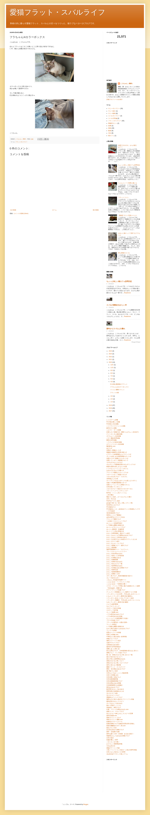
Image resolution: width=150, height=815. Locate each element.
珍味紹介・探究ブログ (113, 707)
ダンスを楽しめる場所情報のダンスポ (118, 456)
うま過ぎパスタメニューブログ (116, 521)
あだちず (109, 448)
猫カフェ (111, 135)
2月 (111, 399)
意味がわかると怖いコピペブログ (117, 663)
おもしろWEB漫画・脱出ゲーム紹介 (118, 533)
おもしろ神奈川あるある (114, 561)
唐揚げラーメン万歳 (113, 748)
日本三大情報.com (112, 675)
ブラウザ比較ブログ (113, 620)
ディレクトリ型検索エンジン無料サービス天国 (121, 592)
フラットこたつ (123, 197)
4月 (111, 381)
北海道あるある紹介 (113, 645)
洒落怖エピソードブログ (114, 697)
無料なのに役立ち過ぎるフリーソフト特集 (120, 699)
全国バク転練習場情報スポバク (116, 483)
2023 (110, 354)
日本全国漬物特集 (112, 679)
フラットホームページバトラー (116, 551)
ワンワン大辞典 (111, 630)
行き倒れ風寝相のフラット (119, 384)
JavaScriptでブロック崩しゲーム (117, 754)
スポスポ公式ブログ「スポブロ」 (117, 476)
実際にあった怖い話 (113, 649)
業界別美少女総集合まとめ (115, 691)
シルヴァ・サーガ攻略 (113, 430)
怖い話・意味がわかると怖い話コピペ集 (119, 655)
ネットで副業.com (112, 612)
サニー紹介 (112, 111)
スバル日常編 (112, 118)
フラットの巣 (114, 392)
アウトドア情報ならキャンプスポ (117, 472)
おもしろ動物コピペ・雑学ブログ (117, 545)
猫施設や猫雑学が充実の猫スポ (116, 452)
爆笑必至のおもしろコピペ (115, 701)
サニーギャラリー (114, 108)
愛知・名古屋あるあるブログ (115, 669)
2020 (110, 362)
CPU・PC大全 (111, 499)
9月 (111, 370)
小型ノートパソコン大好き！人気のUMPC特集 (121, 750)
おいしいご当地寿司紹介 (114, 523)
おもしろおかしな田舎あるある (116, 537)
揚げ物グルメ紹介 (112, 671)
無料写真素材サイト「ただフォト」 (118, 549)
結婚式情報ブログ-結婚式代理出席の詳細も (120, 723)
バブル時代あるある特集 (114, 616)
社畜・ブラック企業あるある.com (117, 709)
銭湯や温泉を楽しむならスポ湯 (116, 466)
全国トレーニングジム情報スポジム (118, 485)
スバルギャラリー (114, 116)
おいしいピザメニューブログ (115, 527)
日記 (109, 133)
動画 (109, 131)
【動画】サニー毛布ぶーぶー (127, 215)
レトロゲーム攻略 (112, 420)
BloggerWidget (136, 342)
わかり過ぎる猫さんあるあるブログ (118, 628)
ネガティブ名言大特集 (113, 608)
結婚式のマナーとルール (114, 721)
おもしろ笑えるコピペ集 (114, 564)
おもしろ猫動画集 (112, 559)
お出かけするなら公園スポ (115, 470)
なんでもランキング (113, 606)
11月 (112, 367)
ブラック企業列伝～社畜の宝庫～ (117, 622)
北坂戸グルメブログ (113, 642)
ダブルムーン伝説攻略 (113, 436)
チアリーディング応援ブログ (115, 590)
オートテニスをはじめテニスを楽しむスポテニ (121, 480)
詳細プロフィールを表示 (114, 99)
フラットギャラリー (21, 142)
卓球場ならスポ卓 (112, 479)
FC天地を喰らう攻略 (113, 422)
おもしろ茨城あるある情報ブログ (117, 568)
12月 (112, 365)
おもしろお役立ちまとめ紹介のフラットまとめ (121, 539)
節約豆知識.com (111, 715)
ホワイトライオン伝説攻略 (115, 444)
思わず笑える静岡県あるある (115, 659)
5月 (111, 379)
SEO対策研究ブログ (113, 513)
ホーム (54, 210)
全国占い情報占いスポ (113, 450)
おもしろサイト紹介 (113, 541)
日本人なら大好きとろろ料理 (115, 752)
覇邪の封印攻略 (111, 440)
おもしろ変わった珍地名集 (115, 555)
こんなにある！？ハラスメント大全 (118, 582)
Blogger (85, 804)
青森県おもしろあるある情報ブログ (118, 736)
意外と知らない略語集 (113, 665)
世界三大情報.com (112, 634)
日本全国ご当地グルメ (113, 677)
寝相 (109, 128)
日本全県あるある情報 (113, 683)
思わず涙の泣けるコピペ (114, 657)
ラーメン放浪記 (111, 624)
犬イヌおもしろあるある (114, 703)
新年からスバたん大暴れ (115, 329)
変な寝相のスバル (124, 253)
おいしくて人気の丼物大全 (115, 531)
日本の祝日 (110, 738)
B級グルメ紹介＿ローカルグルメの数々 (119, 497)
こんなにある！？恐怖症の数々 (116, 584)
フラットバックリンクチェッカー (117, 491)
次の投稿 (13, 210)
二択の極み (110, 495)
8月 (111, 373)
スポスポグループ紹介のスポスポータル (119, 489)
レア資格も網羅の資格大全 (115, 525)
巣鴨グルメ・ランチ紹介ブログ (116, 653)
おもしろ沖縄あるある (113, 557)
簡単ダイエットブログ (113, 717)
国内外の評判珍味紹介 (113, 647)
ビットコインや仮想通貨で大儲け (117, 618)
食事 (109, 126)
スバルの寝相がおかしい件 (116, 305)
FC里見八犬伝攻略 (112, 424)
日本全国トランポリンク (114, 487)
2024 (110, 351)
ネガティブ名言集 (112, 610)
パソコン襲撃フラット (117, 390)
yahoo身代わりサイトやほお (115, 517)
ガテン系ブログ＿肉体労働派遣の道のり (119, 576)
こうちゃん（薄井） (126, 83)
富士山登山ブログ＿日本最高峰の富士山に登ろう (122, 651)
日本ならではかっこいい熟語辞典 (117, 673)
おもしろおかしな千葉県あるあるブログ (119, 535)
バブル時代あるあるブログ (115, 614)
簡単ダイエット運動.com (114, 719)
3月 (111, 396)
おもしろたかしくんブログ (115, 543)
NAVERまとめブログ (113, 505)
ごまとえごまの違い (113, 742)
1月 (111, 402)
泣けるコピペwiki (112, 693)
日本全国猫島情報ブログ (114, 681)
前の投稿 (96, 210)
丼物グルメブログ (112, 638)
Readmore (127, 293)
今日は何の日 (110, 746)
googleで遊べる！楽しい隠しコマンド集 (119, 503)
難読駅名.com (110, 446)
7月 (111, 376)
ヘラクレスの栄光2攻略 (114, 442)
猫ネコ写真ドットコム (113, 705)
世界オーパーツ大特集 (113, 632)
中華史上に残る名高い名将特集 (116, 636)
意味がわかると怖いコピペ (115, 661)
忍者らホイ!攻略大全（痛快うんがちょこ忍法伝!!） (123, 432)
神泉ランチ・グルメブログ (115, 711)
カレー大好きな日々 (113, 578)
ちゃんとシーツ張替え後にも (127, 183)
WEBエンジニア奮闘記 (113, 515)
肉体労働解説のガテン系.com (116, 726)
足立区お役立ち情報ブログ (115, 729)
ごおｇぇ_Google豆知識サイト (116, 580)
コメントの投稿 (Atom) (20, 213)
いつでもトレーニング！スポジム (117, 468)
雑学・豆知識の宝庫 (113, 732)
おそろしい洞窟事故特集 (114, 744)
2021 (110, 359)
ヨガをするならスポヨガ (114, 462)
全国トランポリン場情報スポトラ (117, 460)
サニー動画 (112, 113)
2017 (110, 411)
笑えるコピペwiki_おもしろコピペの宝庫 (119, 713)
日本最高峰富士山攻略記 (114, 685)
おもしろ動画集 (111, 547)
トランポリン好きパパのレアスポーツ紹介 (120, 598)
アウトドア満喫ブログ (113, 519)
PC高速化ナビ (111, 507)
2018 (110, 408)
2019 (110, 405)
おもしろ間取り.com (113, 574)
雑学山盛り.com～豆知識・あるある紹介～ (120, 734)
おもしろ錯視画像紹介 (113, 572)
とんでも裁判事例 (112, 604)
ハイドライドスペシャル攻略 (115, 426)
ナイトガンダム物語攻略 (114, 434)
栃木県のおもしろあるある (115, 689)
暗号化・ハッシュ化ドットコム (116, 493)
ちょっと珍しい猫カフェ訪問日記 (129, 165)
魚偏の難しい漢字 (112, 740)
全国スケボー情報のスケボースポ (117, 458)
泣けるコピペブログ (113, 695)
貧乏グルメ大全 (111, 728)
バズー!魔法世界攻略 (113, 438)
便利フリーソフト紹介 (113, 640)
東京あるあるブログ (113, 687)
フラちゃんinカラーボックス (119, 387)
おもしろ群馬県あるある (114, 566)
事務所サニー (112, 123)
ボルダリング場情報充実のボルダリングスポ (120, 464)
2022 (110, 357)
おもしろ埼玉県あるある (114, 553)
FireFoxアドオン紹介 (113, 501)
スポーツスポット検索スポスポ (116, 474)
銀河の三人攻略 (111, 428)
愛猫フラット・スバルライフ (57, 12)
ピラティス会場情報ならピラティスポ (118, 454)
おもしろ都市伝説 (112, 570)
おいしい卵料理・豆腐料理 (115, 529)
